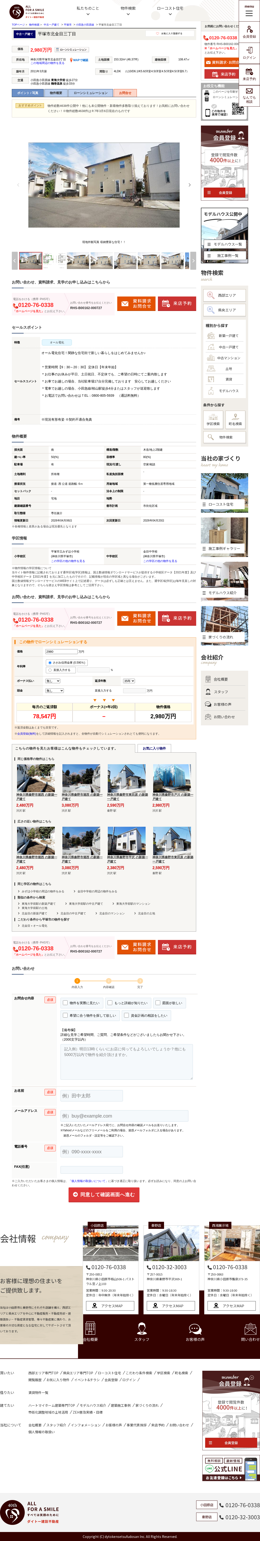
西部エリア (221, 295)
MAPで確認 (79, 60)
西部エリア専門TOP (43, 1372)
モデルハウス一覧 (225, 244)
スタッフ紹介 (56, 1425)
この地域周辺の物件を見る (47, 63)
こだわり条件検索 (139, 1372)
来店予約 (249, 74)
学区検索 (213, 420)
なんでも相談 (249, 95)
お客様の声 (218, 704)
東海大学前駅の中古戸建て (86, 903)
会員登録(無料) (26, 733)
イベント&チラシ (87, 1379)
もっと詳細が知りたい (127, 1002)
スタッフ (216, 691)
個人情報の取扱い (41, 1431)
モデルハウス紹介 (93, 1405)
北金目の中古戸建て (73, 913)
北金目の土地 (146, 913)
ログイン (249, 53)
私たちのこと (88, 8)
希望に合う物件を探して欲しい (89, 1015)
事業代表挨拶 (137, 1425)
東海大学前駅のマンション (133, 903)
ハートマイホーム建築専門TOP (51, 1405)
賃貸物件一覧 (38, 1392)
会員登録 (249, 32)
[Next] (189, 185)
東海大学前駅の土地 (34, 908)
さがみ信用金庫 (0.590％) (66, 662)
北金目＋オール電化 (34, 925)
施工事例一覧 (223, 255)
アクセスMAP (112, 1305)
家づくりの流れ (147, 1405)
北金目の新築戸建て (34, 913)
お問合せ (125, 93)
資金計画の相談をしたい (145, 1015)
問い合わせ (250, 1332)
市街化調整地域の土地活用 (48, 1412)
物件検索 (128, 8)
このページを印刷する (227, 91)
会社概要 (216, 679)
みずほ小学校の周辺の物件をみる (43, 891)
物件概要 (56, 93)
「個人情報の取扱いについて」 (88, 1181)
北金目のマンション (112, 913)
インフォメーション (86, 1425)
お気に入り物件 (154, 748)
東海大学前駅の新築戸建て (39, 903)
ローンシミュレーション (91, 93)
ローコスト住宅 (170, 8)
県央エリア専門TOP (78, 1372)
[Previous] (18, 185)
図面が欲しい (169, 1002)
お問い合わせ (220, 717)
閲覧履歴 (35, 1379)
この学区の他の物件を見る (68, 561)
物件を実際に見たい (81, 1002)
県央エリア (221, 310)
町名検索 (235, 420)
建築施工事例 (121, 1405)
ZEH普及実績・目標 (88, 1412)
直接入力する (60, 670)
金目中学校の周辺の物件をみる (97, 891)
